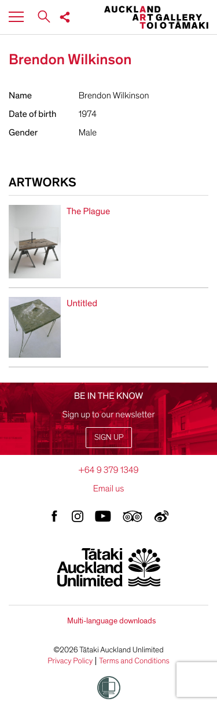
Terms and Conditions (134, 661)
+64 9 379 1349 (108, 470)
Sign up (108, 437)
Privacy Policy (70, 661)
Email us (108, 488)
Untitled (82, 303)
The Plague (88, 211)
